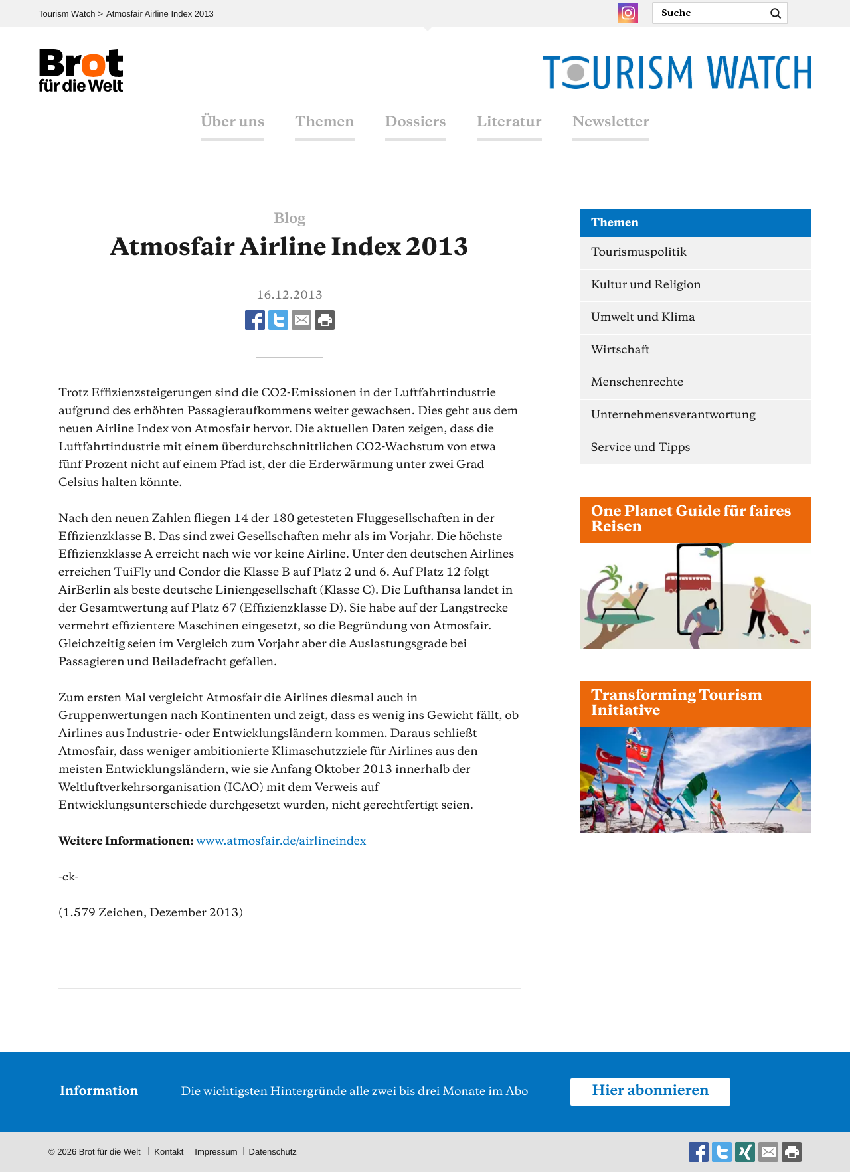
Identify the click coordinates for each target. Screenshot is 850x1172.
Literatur (509, 123)
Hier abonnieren (650, 1091)
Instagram (628, 13)
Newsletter (610, 123)
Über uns (232, 123)
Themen (324, 123)
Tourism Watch (67, 14)
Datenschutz (273, 1152)
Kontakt (168, 1152)
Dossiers (415, 123)
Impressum (216, 1152)
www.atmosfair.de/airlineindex (281, 841)
